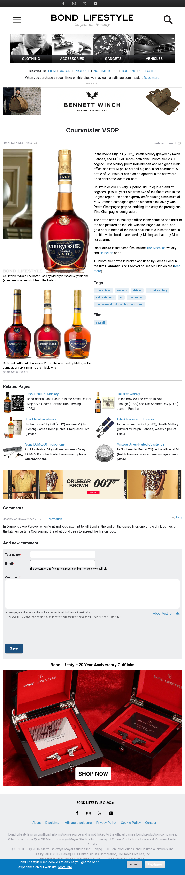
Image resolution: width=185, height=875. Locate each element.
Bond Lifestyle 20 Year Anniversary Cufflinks (92, 664)
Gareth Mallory (157, 290)
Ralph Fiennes (105, 297)
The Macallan (156, 248)
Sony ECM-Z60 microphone (45, 444)
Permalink (55, 519)
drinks (137, 290)
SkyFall (100, 322)
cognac (122, 290)
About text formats (166, 613)
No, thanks (155, 864)
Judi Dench (136, 297)
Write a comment (165, 143)
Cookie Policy (131, 823)
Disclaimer (53, 823)
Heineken (106, 253)
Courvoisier (103, 290)
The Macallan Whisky (41, 419)
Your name (12, 554)
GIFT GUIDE (147, 71)
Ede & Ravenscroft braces (135, 419)
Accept (134, 864)
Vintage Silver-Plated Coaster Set (141, 444)
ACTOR (65, 71)
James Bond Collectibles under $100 (119, 304)
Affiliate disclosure (78, 823)
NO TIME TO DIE (105, 71)
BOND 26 (128, 71)
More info (65, 867)
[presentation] (36, 632)
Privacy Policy (106, 823)
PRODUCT (82, 71)
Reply (179, 517)
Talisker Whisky (128, 394)
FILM (52, 71)
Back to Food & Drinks (18, 143)
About (36, 823)
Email (9, 563)
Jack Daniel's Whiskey (43, 394)
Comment (12, 577)
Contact (150, 823)
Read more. (152, 78)
